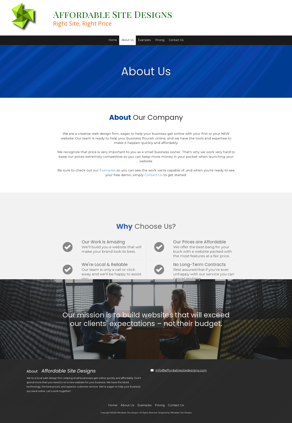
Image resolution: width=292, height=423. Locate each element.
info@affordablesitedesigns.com (181, 370)
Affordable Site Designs (112, 14)
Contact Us (153, 175)
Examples (108, 170)
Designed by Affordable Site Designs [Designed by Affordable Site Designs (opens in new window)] (175, 412)
